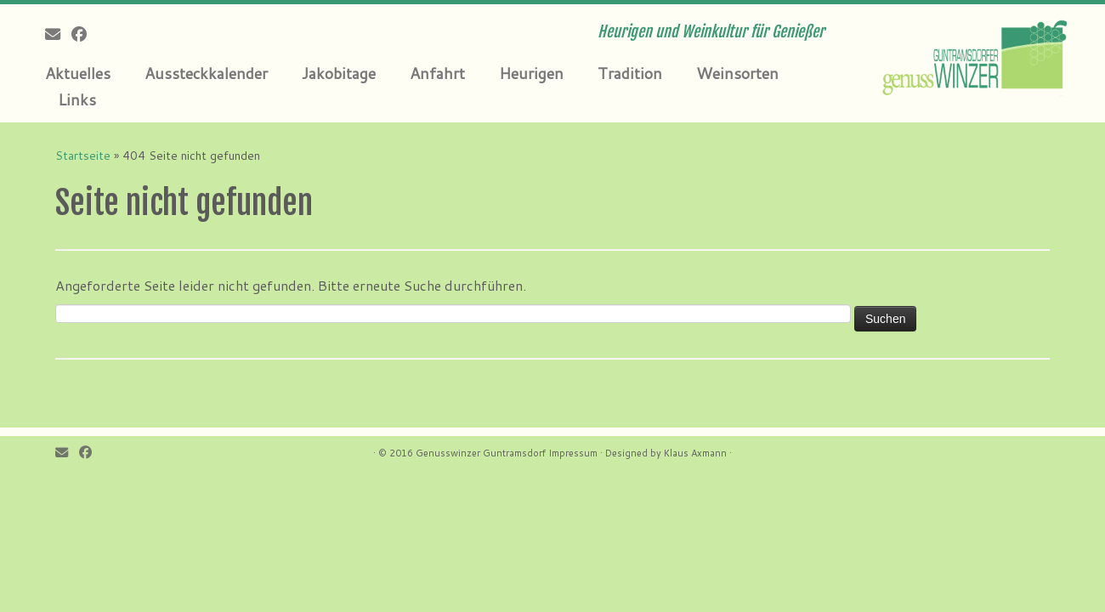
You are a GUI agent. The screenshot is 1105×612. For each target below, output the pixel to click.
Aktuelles (77, 73)
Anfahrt (437, 73)
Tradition (630, 73)
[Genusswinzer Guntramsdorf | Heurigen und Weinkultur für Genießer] (977, 55)
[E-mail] (58, 34)
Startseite (82, 155)
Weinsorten (737, 73)
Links (77, 99)
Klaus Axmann (695, 453)
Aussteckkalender (206, 73)
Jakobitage (339, 73)
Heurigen (531, 73)
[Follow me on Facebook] (84, 34)
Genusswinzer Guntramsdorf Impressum (507, 453)
